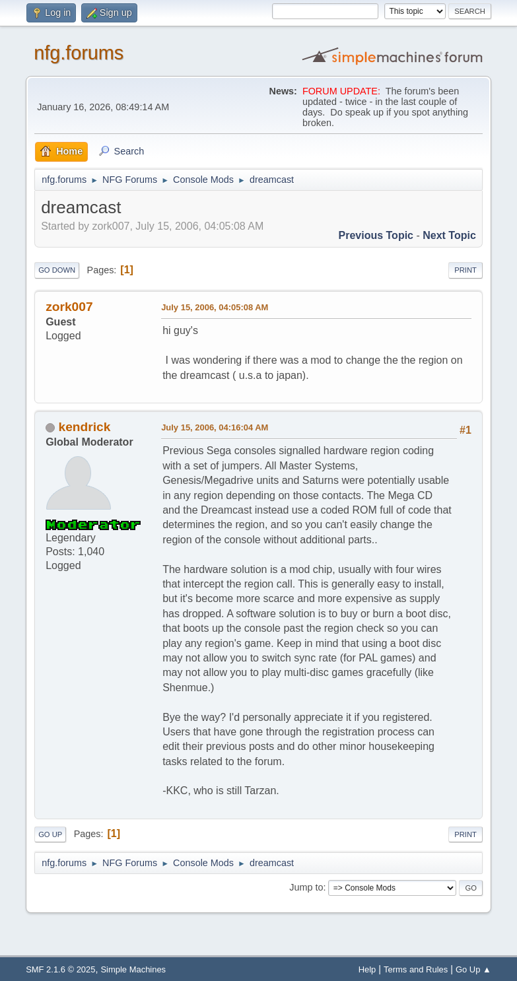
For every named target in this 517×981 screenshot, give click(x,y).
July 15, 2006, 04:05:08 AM (214, 307)
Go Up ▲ (473, 969)
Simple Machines (133, 969)
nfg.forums (78, 52)
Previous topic (376, 235)
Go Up (50, 834)
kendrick (85, 427)
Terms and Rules (416, 969)
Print (465, 270)
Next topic (449, 235)
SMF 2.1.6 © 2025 (60, 969)
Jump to (306, 887)
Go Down (56, 270)
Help (367, 969)
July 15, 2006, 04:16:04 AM (214, 427)
